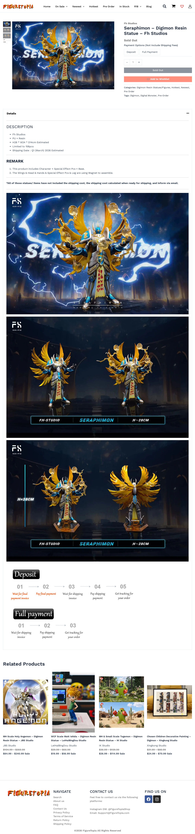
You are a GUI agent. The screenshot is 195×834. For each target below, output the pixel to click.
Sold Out (158, 70)
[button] (65, 6)
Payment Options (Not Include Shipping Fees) (151, 45)
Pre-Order (163, 95)
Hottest (176, 87)
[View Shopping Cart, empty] (173, 6)
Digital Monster (148, 95)
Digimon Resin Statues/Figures (153, 87)
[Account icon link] (190, 6)
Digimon (134, 95)
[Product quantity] (133, 62)
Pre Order (129, 91)
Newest (185, 87)
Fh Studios (130, 23)
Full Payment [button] (150, 52)
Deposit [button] (131, 52)
